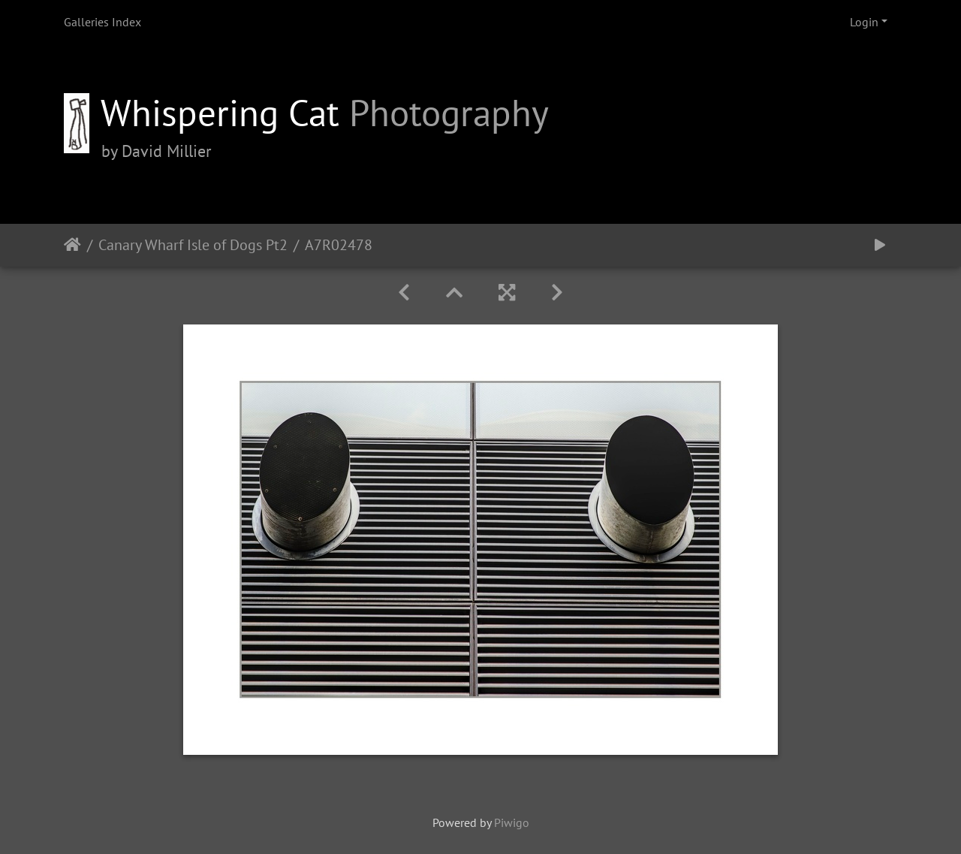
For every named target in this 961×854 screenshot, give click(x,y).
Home (72, 245)
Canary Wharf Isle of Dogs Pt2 (193, 245)
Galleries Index (102, 21)
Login (864, 21)
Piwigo (511, 822)
